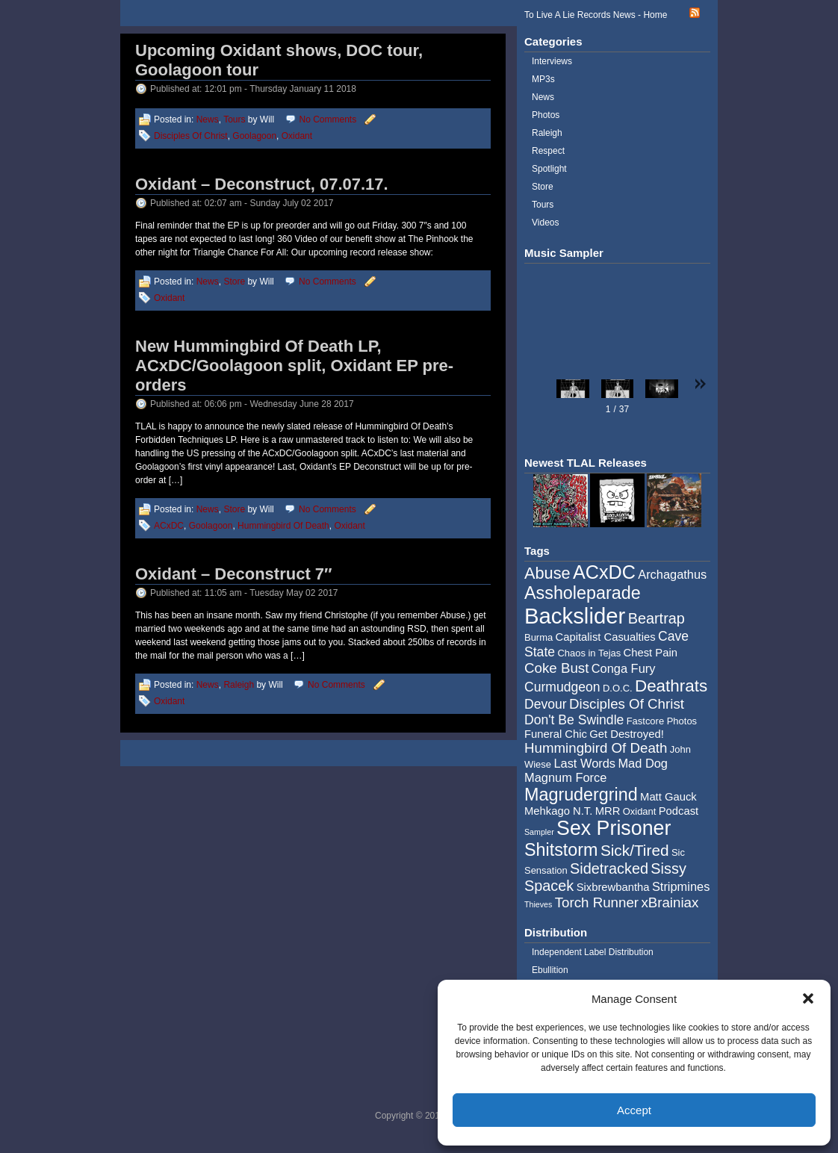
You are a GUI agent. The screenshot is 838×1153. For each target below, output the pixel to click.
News (207, 119)
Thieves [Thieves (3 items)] (538, 904)
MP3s (543, 79)
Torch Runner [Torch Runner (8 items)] (597, 902)
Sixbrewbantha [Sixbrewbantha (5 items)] (613, 887)
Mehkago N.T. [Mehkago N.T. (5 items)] (558, 811)
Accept (634, 1110)
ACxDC (169, 525)
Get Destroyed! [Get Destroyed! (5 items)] (626, 734)
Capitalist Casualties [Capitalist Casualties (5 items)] (606, 637)
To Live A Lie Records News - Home (595, 15)
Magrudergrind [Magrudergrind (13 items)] (581, 794)
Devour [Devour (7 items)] (545, 704)
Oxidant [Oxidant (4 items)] (640, 811)
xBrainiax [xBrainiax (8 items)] (669, 902)
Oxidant (297, 136)
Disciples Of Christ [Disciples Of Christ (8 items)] (626, 704)
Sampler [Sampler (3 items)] (539, 831)
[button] (808, 998)
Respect (548, 151)
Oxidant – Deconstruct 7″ (233, 574)
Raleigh (238, 685)
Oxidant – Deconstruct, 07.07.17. (261, 184)
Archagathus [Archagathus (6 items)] (672, 574)
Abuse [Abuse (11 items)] (547, 573)
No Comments (328, 119)
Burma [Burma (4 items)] (538, 637)
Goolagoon (254, 136)
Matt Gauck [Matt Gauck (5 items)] (668, 797)
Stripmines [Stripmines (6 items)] (681, 886)
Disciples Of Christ (191, 136)
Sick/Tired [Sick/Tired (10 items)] (634, 850)
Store (234, 281)
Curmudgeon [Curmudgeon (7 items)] (562, 687)
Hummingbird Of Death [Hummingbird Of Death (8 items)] (595, 748)
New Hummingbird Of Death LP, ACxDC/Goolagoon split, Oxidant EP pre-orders (294, 365)
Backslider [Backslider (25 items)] (574, 615)
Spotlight (549, 169)
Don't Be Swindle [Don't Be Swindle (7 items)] (574, 719)
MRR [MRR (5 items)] (608, 811)
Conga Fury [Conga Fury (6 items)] (624, 668)
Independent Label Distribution (593, 952)
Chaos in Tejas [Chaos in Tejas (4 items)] (589, 653)
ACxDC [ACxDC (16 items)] (604, 572)
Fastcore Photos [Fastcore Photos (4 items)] (662, 721)
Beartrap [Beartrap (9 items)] (656, 618)
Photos (545, 115)
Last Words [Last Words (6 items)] (584, 763)
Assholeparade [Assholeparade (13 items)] (582, 593)
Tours (234, 119)
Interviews (552, 61)
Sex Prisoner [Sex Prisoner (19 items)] (613, 828)
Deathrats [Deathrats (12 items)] (671, 686)
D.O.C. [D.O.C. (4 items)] (618, 688)
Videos (545, 222)
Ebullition (550, 970)
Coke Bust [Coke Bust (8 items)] (556, 668)
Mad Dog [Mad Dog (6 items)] (643, 763)
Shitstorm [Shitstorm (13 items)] (561, 850)
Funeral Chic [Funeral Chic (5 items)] (555, 734)
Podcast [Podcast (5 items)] (678, 811)
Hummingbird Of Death (283, 525)
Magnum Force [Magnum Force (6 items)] (565, 777)
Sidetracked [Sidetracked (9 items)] (609, 868)
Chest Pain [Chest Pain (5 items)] (650, 653)
